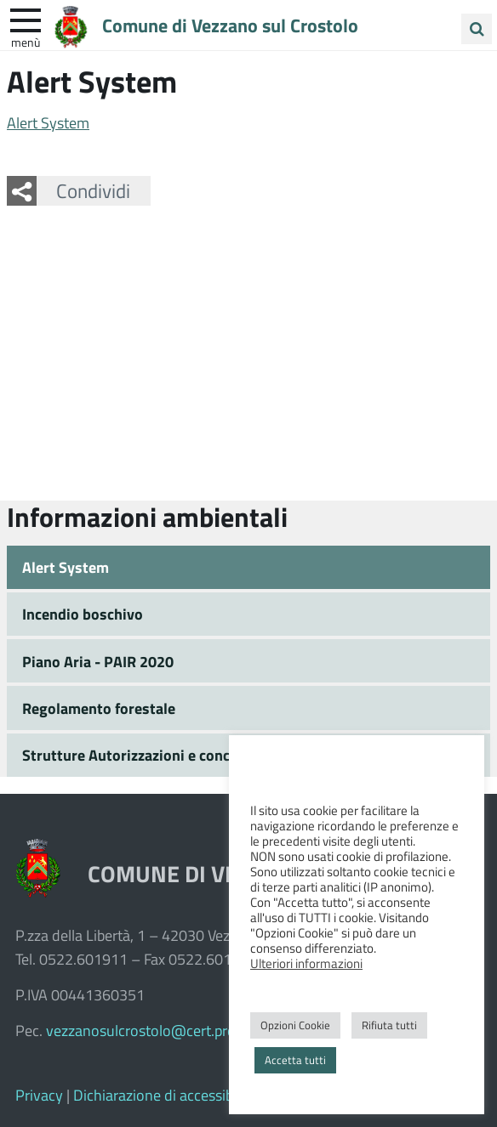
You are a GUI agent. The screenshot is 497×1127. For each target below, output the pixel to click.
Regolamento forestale (98, 708)
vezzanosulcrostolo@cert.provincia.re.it (173, 1030)
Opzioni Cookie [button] (295, 1025)
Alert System (48, 122)
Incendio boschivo (82, 614)
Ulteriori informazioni (306, 962)
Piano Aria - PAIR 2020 (98, 661)
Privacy (39, 1095)
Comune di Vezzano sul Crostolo (230, 24)
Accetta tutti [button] (295, 1060)
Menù (25, 41)
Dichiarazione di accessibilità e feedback (201, 1095)
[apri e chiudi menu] (26, 19)
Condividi (93, 190)
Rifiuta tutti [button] (389, 1025)
